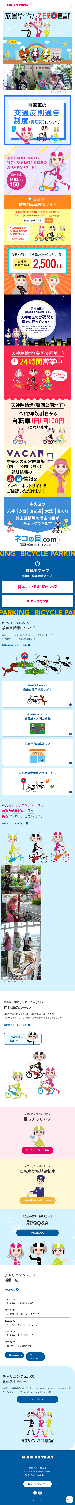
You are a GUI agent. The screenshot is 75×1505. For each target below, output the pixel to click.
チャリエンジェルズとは (15, 823)
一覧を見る (12, 1290)
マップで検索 (37, 602)
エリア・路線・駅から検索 (37, 587)
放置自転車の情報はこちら (16, 645)
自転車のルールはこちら (17, 1025)
